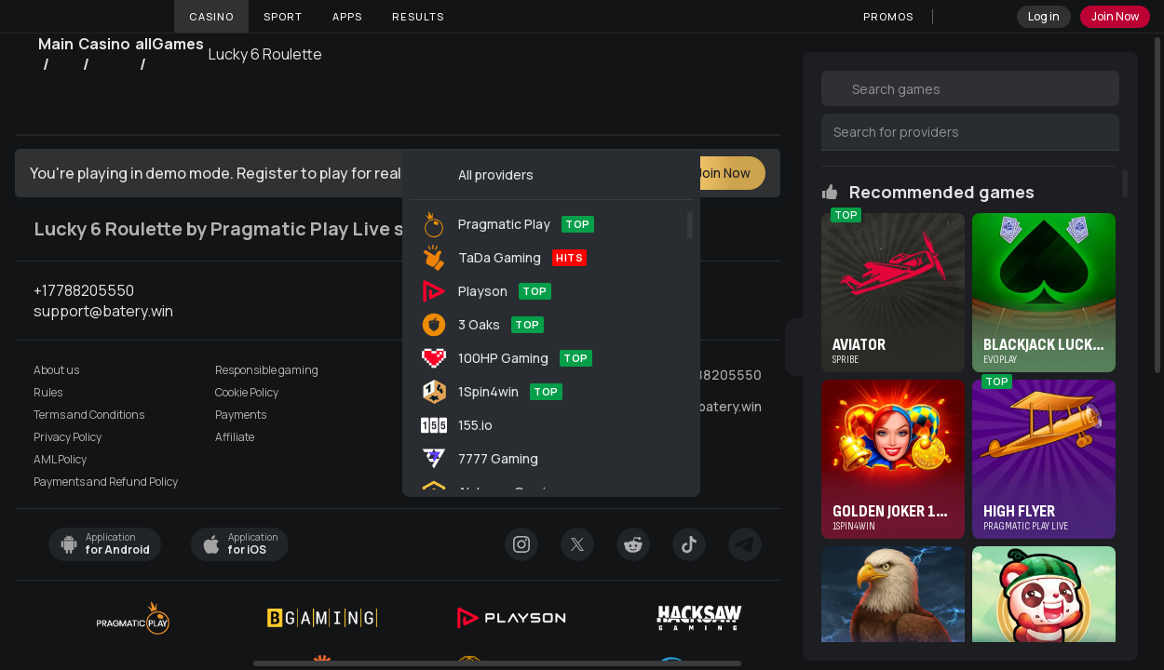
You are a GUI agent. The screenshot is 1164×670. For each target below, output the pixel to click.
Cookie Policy (246, 392)
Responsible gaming (266, 370)
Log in (1044, 16)
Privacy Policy (68, 437)
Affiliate (234, 437)
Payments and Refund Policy (106, 482)
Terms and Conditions (89, 415)
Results (418, 16)
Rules (48, 392)
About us (56, 370)
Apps (347, 16)
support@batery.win (700, 406)
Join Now (1115, 16)
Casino (211, 16)
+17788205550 (712, 375)
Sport (283, 16)
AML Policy (60, 459)
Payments (240, 415)
